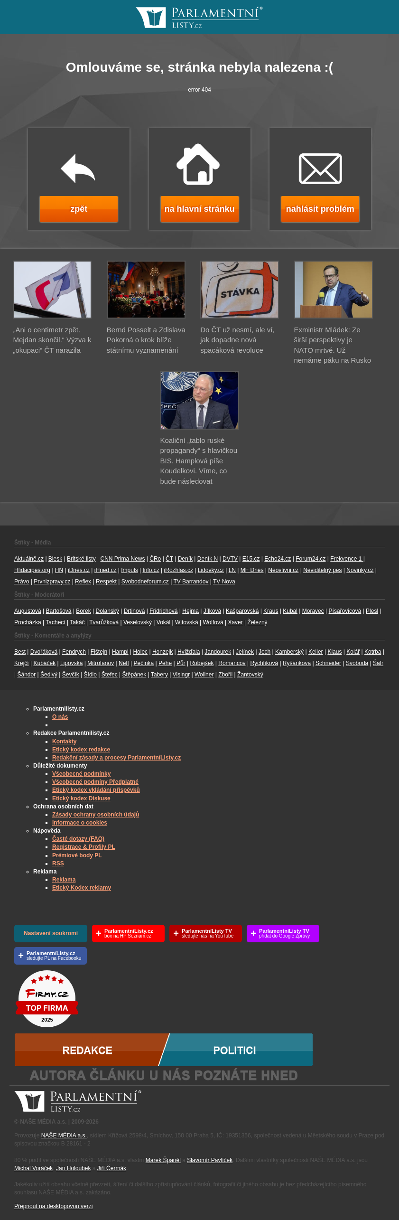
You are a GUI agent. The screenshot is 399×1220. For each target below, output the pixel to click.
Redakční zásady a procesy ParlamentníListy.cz (116, 757)
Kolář (353, 651)
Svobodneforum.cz (145, 581)
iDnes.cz (79, 570)
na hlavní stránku (199, 209)
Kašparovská (242, 611)
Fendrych (74, 651)
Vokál (163, 622)
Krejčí (21, 663)
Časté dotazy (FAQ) (78, 838)
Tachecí (55, 622)
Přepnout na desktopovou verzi (53, 1206)
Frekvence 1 (346, 558)
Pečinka (144, 663)
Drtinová (134, 611)
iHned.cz (105, 570)
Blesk (55, 558)
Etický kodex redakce (81, 749)
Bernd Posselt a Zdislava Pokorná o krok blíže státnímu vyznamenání (146, 340)
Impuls (129, 570)
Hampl (120, 651)
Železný (258, 622)
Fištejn (99, 651)
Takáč (77, 622)
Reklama (63, 879)
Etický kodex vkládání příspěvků (96, 790)
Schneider (328, 663)
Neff (124, 663)
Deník (185, 558)
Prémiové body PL (77, 855)
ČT (169, 558)
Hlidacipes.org (32, 570)
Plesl (372, 611)
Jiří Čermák (111, 1168)
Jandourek (217, 651)
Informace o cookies (79, 822)
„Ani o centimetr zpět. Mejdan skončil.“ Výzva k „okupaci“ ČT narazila (52, 340)
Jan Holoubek (73, 1168)
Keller (315, 651)
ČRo (155, 558)
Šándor (26, 674)
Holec (140, 651)
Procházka (27, 622)
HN (59, 570)
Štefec (110, 674)
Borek (83, 611)
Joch (264, 651)
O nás (60, 716)
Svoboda (357, 663)
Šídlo (90, 674)
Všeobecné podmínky (81, 773)
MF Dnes (252, 570)
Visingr (181, 674)
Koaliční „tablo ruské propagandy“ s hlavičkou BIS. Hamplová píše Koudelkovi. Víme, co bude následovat (199, 460)
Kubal (290, 611)
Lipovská (71, 663)
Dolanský (107, 611)
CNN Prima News (122, 558)
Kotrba (372, 651)
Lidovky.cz (211, 570)
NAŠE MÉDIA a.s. (64, 1135)
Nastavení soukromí (51, 933)
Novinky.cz (359, 570)
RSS (58, 863)
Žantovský (250, 674)
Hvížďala (188, 651)
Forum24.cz (310, 558)
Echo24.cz (277, 558)
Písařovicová (345, 611)
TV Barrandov (190, 581)
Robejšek (201, 663)
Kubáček (44, 663)
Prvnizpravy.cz (52, 581)
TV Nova (224, 581)
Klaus (334, 651)
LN (232, 570)
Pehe (165, 663)
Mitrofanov (100, 663)
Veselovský (137, 622)
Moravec (313, 611)
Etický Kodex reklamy (81, 887)
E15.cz (251, 558)
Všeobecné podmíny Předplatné (95, 782)
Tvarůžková (104, 622)
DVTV (230, 558)
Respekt (106, 581)
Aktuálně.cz (29, 558)
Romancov (231, 663)
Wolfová (213, 622)
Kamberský (289, 651)
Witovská (186, 622)
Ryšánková (297, 663)
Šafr (378, 663)
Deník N (207, 558)
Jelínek (245, 651)
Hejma (190, 611)
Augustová (27, 611)
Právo (21, 581)
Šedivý (48, 674)
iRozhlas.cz (178, 570)
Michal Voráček (33, 1168)
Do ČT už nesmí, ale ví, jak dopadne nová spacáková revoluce (237, 340)
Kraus (270, 611)
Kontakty (64, 741)
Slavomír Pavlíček (209, 1160)
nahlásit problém (320, 209)
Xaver (235, 622)
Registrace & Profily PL (83, 847)
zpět (78, 209)
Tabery (159, 674)
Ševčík (70, 674)
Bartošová (59, 611)
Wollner (204, 674)
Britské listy (81, 558)
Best (20, 651)
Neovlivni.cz (283, 570)
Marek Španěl (163, 1160)
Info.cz (150, 570)
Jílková (212, 611)
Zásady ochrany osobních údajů (95, 814)
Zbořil (225, 674)
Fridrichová (163, 611)
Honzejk (162, 651)
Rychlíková (264, 663)
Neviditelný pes (322, 570)
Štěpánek (134, 674)
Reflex (83, 581)
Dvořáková (43, 651)
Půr (181, 663)
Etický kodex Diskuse (81, 798)
